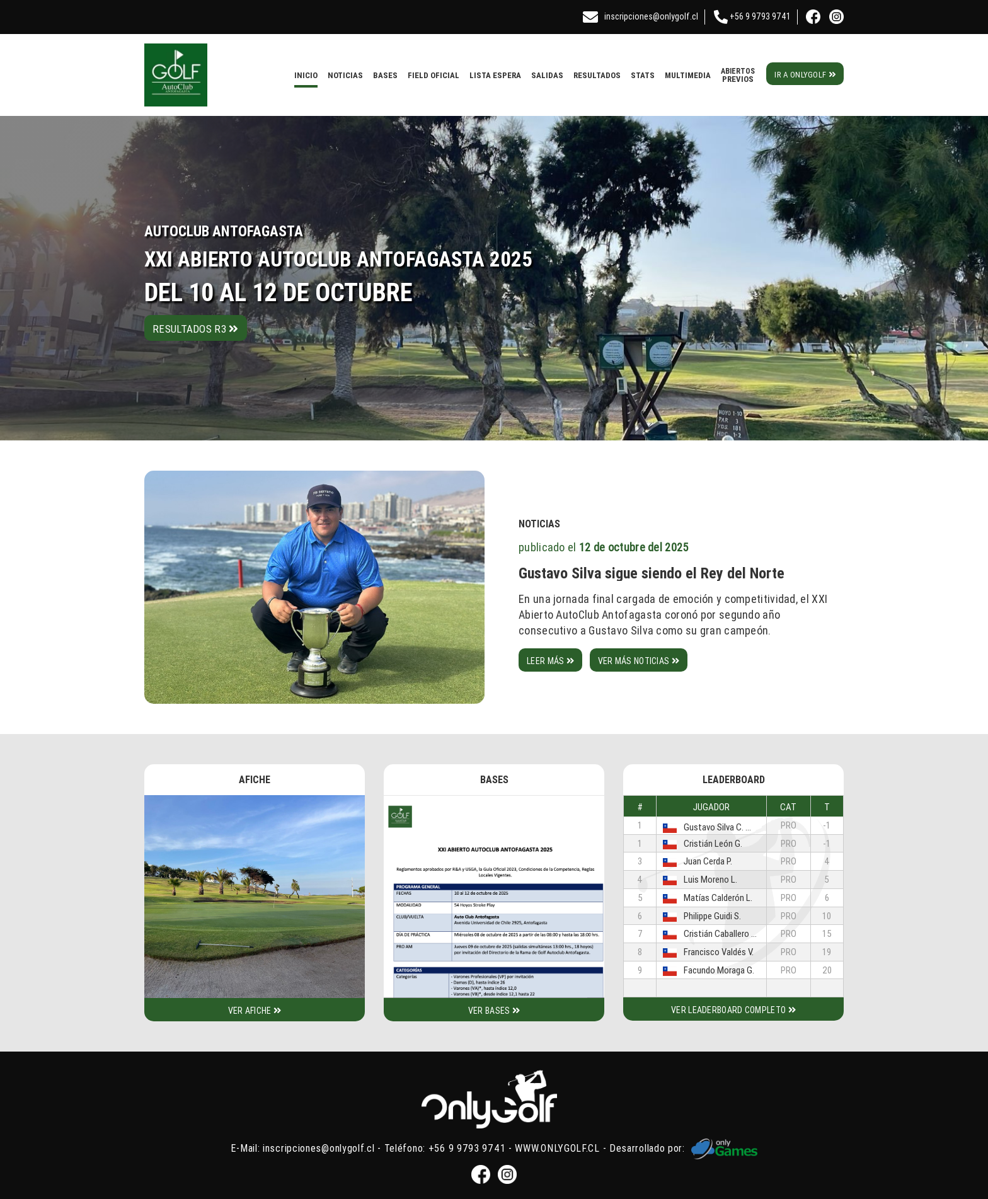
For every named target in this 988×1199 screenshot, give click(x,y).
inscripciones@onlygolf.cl (640, 16)
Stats (643, 75)
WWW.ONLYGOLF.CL (557, 1147)
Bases (385, 75)
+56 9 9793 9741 (749, 16)
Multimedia (688, 75)
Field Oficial (433, 75)
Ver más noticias (638, 661)
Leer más (550, 661)
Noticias (345, 75)
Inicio (306, 75)
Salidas (547, 75)
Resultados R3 (195, 329)
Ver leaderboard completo (733, 1010)
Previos (738, 75)
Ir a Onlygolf (805, 74)
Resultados (597, 75)
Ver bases (494, 1010)
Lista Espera (495, 75)
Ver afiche (255, 1010)
